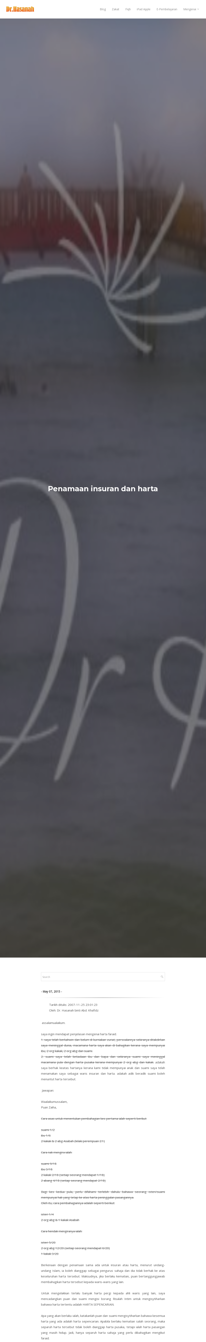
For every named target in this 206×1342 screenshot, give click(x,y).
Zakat (115, 9)
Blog (103, 9)
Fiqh (128, 9)
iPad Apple (143, 9)
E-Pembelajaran (167, 9)
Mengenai (189, 9)
